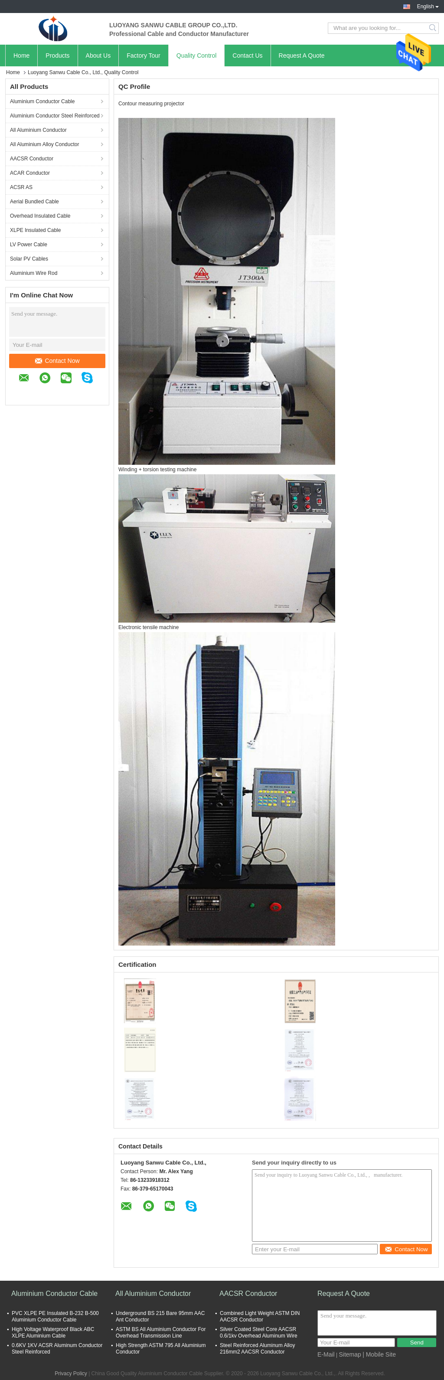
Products (57, 55)
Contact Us (247, 55)
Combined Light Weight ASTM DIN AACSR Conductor (260, 1316)
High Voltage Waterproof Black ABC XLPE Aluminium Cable (53, 1332)
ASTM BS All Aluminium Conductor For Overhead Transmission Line (161, 1332)
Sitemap (350, 1354)
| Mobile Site (379, 1354)
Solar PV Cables (29, 259)
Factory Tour (143, 55)
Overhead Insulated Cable (40, 216)
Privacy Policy (71, 1373)
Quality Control (196, 55)
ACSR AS (21, 187)
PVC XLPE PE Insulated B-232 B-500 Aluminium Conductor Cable (55, 1316)
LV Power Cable (28, 244)
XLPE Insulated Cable (35, 230)
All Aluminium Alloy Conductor (44, 144)
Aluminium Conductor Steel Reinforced (55, 116)
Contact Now (57, 360)
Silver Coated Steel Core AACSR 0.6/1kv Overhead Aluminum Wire (258, 1332)
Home (21, 55)
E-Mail (326, 1354)
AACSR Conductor (31, 159)
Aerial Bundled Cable (34, 202)
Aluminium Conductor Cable (42, 101)
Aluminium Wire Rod (33, 273)
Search (433, 28)
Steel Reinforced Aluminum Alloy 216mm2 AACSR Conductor (257, 1348)
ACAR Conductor (30, 173)
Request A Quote (302, 55)
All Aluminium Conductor (38, 130)
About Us (98, 55)
